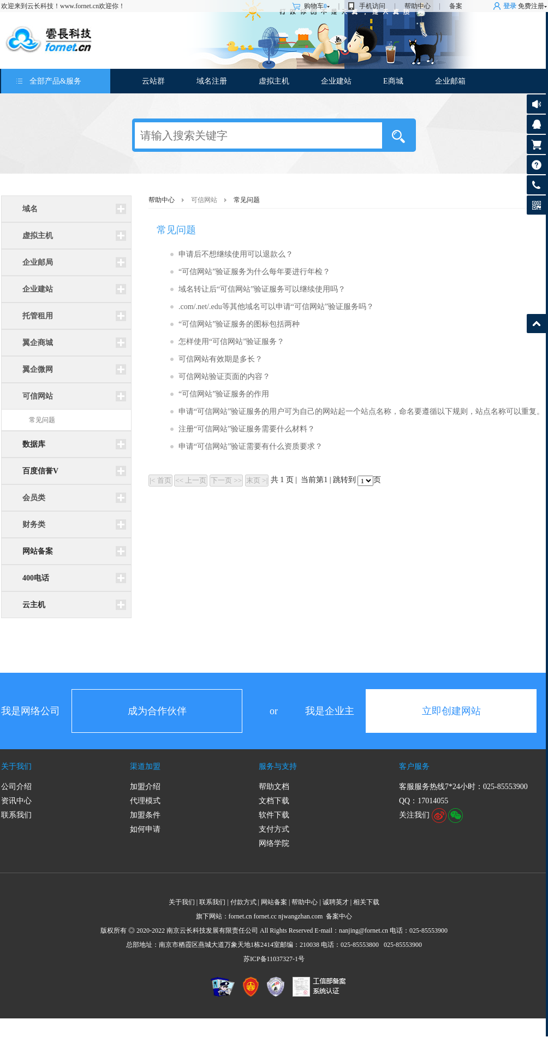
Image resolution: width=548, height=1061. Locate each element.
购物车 (317, 6)
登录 (509, 6)
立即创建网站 (451, 711)
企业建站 (336, 81)
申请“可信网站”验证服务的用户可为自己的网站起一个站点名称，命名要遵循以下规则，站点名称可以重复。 (361, 411)
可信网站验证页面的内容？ (224, 376)
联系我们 (16, 815)
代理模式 (145, 801)
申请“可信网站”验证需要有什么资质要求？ (250, 446)
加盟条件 (145, 815)
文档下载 (274, 801)
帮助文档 (274, 787)
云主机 (33, 605)
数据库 (33, 444)
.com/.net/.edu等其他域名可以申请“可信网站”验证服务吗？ (276, 307)
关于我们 (16, 766)
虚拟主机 (274, 81)
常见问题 (42, 420)
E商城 (393, 81)
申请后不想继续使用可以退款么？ (235, 254)
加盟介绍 (145, 787)
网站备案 (37, 551)
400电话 (35, 578)
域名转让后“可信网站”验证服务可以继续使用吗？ (262, 289)
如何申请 (145, 829)
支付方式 (274, 829)
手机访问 (372, 6)
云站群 (153, 81)
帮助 (536, 164)
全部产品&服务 (55, 81)
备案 (455, 6)
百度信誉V (40, 471)
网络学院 (274, 843)
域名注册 (211, 81)
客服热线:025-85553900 (536, 184)
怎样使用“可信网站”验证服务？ (231, 341)
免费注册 (531, 6)
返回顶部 (536, 323)
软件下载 (274, 815)
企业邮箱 (450, 81)
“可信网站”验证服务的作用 (223, 394)
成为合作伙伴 (157, 711)
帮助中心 (417, 6)
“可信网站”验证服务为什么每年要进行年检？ (254, 272)
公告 (536, 104)
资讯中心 (16, 801)
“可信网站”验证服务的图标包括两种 (239, 324)
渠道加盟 (145, 766)
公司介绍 (16, 787)
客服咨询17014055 (536, 124)
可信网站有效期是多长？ (220, 359)
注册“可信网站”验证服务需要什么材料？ (246, 429)
